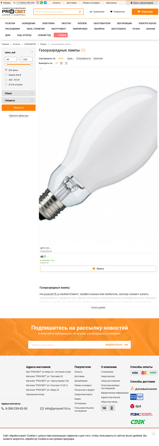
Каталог (16, 44)
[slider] (6, 64)
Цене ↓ (70, 58)
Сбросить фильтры (18, 115)
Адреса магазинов (110, 397)
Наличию (98, 58)
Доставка (72, 2)
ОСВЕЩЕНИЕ (30, 44)
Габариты (10, 100)
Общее (8, 93)
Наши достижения (110, 380)
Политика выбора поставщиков (110, 387)
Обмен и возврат (91, 2)
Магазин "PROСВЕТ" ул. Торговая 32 (44, 376)
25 (56, 62)
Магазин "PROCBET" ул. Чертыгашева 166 (47, 380)
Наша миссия (108, 376)
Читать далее (98, 307)
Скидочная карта (83, 394)
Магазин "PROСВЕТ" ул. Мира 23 (42, 389)
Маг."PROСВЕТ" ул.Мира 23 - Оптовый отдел (48, 371)
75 (66, 62)
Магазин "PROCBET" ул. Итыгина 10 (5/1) (47, 385)
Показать (19, 107)
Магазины (111, 2)
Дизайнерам (81, 380)
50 (61, 62)
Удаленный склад (35, 394)
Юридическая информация (115, 392)
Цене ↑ (61, 58)
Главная (5, 44)
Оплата (56, 2)
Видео (78, 398)
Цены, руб (10, 52)
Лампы (43, 44)
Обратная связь (109, 401)
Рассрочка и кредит (85, 389)
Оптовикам (80, 403)
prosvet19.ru (51, 294)
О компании (107, 371)
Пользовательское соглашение (84, 409)
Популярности (83, 58)
